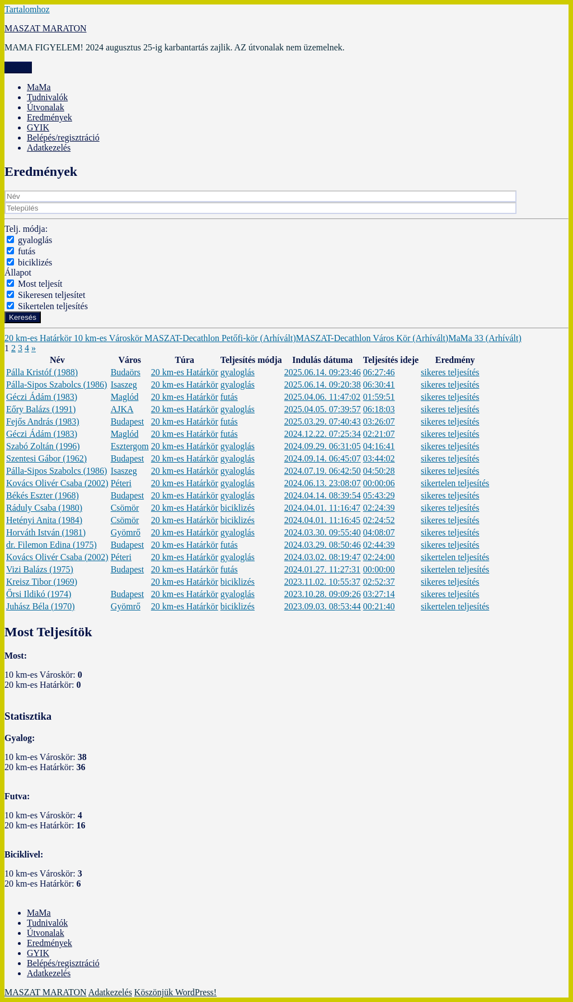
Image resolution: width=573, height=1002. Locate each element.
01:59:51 (379, 397)
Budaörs (125, 372)
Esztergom (130, 446)
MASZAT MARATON (45, 28)
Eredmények (49, 117)
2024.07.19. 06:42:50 (322, 471)
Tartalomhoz (27, 9)
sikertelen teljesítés (455, 483)
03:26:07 (379, 421)
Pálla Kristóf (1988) (42, 372)
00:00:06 (379, 483)
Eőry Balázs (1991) (41, 409)
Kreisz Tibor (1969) (41, 581)
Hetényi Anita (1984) (44, 520)
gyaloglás (35, 240)
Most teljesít (40, 283)
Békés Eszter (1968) (42, 495)
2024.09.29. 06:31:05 (322, 446)
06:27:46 (379, 372)
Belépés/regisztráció (63, 137)
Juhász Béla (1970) (40, 606)
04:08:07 (379, 532)
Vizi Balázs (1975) (39, 569)
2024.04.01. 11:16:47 (322, 507)
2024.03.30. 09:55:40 (322, 532)
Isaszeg (124, 384)
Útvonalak (45, 107)
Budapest (127, 421)
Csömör (125, 507)
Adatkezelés (49, 147)
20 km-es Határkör (39, 338)
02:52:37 (379, 581)
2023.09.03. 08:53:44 (322, 606)
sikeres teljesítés (450, 372)
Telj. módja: (26, 229)
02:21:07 (379, 434)
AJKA (122, 409)
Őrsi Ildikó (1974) (38, 594)
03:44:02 (379, 458)
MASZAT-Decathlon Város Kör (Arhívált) (372, 338)
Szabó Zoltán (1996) (43, 446)
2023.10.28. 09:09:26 (322, 594)
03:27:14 (379, 594)
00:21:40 (379, 606)
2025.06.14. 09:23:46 (322, 372)
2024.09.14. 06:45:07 (322, 458)
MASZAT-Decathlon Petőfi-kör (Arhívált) (219, 338)
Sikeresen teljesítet (51, 295)
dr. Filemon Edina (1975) (51, 544)
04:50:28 (379, 471)
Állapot (17, 272)
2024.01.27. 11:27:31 (322, 569)
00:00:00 (379, 569)
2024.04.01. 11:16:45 (322, 520)
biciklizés (35, 262)
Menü (18, 67)
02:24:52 (379, 520)
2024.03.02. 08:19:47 (322, 557)
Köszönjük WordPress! (175, 992)
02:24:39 (379, 507)
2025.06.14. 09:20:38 (322, 384)
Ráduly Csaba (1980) (44, 507)
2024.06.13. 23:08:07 (322, 483)
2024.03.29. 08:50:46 (322, 544)
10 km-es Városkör (109, 338)
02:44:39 (379, 544)
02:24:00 (379, 557)
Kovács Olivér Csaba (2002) (57, 483)
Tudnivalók (47, 97)
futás (26, 251)
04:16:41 (379, 446)
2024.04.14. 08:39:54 (322, 495)
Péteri (121, 483)
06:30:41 (379, 384)
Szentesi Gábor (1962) (46, 458)
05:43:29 (379, 495)
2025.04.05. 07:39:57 (322, 409)
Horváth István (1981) (46, 532)
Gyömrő (125, 532)
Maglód (125, 397)
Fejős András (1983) (42, 421)
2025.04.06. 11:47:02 (322, 397)
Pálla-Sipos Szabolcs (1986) (56, 384)
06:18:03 (379, 409)
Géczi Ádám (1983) (41, 397)
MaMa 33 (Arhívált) (485, 338)
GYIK (38, 127)
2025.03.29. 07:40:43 (322, 421)
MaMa (39, 87)
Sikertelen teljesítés (53, 306)
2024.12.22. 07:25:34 (322, 434)
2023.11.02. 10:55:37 (322, 581)
